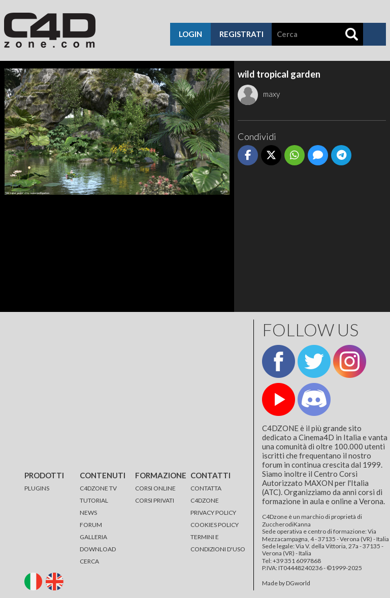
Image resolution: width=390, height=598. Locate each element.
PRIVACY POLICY (213, 512)
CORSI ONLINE (155, 488)
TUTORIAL (94, 500)
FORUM (91, 525)
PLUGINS (36, 488)
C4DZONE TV (98, 488)
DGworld (298, 583)
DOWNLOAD (98, 549)
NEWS (88, 512)
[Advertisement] (312, 240)
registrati (241, 34)
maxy (259, 93)
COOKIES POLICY (214, 525)
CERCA (89, 561)
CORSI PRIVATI (154, 500)
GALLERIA (93, 537)
